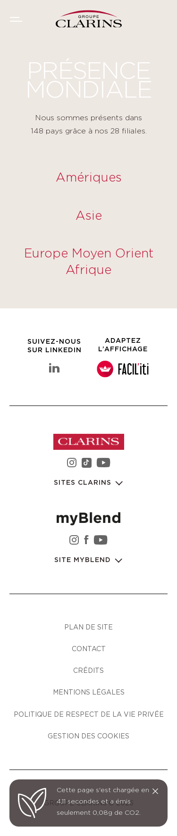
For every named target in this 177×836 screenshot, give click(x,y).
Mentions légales (89, 691)
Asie (89, 216)
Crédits (88, 670)
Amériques (89, 178)
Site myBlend (83, 560)
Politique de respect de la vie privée (89, 714)
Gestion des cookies (88, 735)
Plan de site (88, 626)
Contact (89, 648)
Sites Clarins (84, 483)
